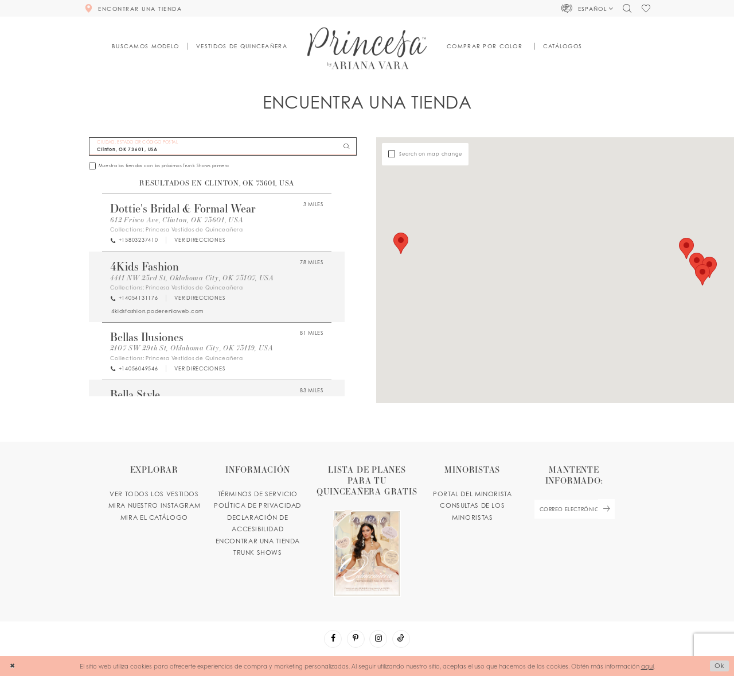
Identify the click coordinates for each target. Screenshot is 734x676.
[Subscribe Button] (606, 509)
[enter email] (574, 509)
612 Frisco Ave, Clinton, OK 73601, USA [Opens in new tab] (176, 220)
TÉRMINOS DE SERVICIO (258, 494)
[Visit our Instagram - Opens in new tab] (378, 639)
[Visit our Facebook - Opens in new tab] (333, 639)
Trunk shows (257, 552)
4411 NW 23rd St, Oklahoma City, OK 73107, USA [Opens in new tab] (192, 278)
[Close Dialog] (12, 666)
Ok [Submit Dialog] (720, 666)
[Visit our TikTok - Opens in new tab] (401, 639)
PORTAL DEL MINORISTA (472, 494)
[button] (587, 8)
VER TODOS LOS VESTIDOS (154, 494)
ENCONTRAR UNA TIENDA (258, 541)
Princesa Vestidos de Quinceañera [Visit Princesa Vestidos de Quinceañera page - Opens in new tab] (194, 229)
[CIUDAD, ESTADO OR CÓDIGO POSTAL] (223, 146)
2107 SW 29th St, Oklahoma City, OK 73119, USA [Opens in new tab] (192, 348)
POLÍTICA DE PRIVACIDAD (257, 505)
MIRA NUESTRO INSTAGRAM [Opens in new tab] (154, 505)
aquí (647, 665)
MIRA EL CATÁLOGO (154, 517)
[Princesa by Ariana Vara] (367, 48)
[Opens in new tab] (199, 240)
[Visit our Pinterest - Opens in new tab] (356, 639)
